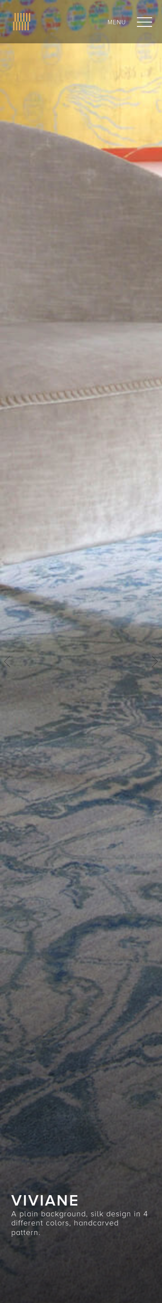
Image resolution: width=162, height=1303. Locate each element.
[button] (144, 22)
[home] (19, 21)
